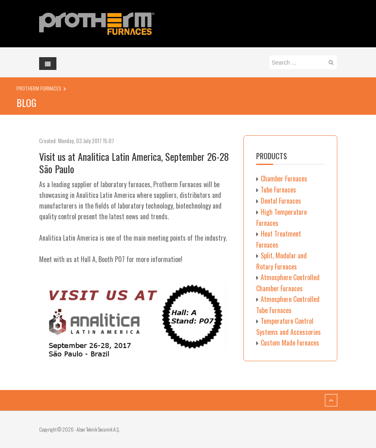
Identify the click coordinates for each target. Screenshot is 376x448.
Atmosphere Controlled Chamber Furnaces (288, 282)
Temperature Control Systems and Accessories (288, 326)
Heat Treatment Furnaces (278, 239)
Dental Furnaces (281, 201)
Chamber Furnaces (284, 178)
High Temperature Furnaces (281, 217)
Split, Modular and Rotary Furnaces (281, 261)
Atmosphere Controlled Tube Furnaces (288, 304)
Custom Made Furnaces (290, 343)
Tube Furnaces (278, 190)
